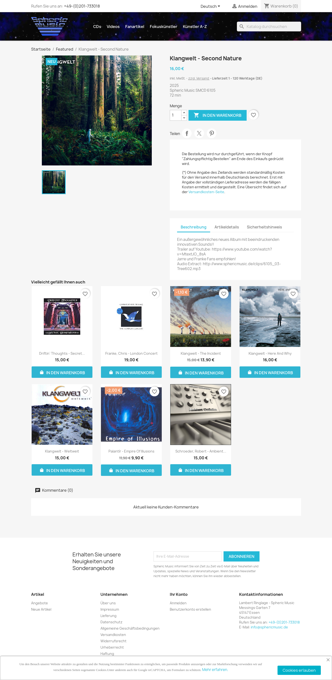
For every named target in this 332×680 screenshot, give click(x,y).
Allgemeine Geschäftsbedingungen (130, 628)
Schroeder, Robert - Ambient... (200, 451)
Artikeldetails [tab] (227, 227)
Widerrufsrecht (113, 641)
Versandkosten (113, 634)
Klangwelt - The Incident (201, 353)
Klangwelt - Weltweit (62, 451)
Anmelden (178, 603)
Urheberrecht (112, 647)
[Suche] (269, 26)
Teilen (187, 133)
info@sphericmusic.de (269, 627)
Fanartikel (134, 26)
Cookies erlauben (299, 670)
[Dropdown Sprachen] (211, 6)
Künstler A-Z (195, 26)
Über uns (108, 603)
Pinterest (211, 133)
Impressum (109, 609)
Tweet (199, 133)
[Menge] (175, 115)
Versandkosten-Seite (206, 192)
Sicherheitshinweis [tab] (264, 227)
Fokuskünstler (163, 26)
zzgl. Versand (199, 78)
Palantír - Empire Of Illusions (131, 451)
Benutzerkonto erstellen (190, 609)
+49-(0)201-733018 (82, 6)
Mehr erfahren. (215, 669)
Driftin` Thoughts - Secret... (62, 353)
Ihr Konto (179, 594)
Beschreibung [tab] (193, 227)
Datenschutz (111, 622)
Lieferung (108, 615)
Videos (113, 26)
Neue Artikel (41, 609)
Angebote (39, 603)
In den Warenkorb (218, 115)
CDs (97, 26)
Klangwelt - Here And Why (270, 353)
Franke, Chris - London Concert (131, 353)
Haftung (107, 653)
